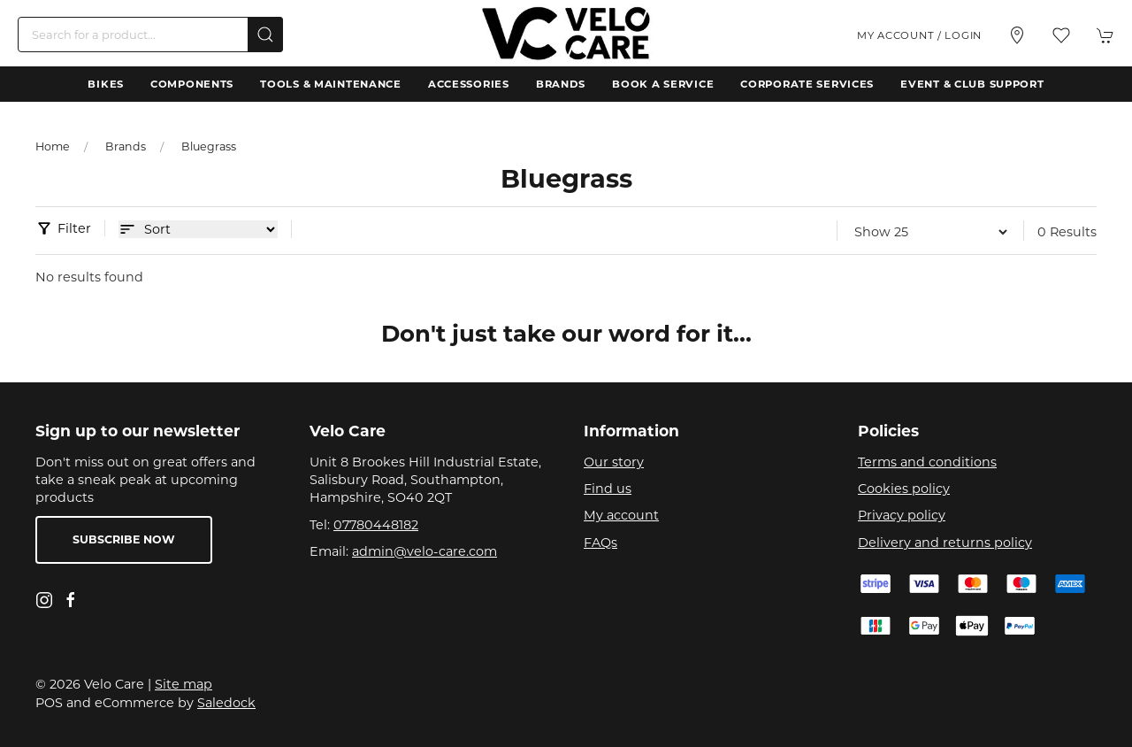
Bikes (106, 84)
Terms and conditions (927, 462)
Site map (183, 684)
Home (52, 146)
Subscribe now (124, 539)
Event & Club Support (972, 84)
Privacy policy (901, 515)
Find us (607, 489)
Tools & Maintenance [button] (331, 84)
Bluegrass (208, 146)
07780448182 (375, 525)
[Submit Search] (265, 34)
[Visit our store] (1017, 35)
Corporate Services (807, 84)
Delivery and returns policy (945, 543)
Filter (74, 228)
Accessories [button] (468, 84)
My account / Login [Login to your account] (919, 35)
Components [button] (191, 84)
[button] (1061, 35)
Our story (614, 462)
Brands (560, 84)
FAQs (600, 543)
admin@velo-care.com (424, 551)
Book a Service (663, 84)
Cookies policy (904, 489)
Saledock (226, 703)
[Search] (150, 34)
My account (621, 515)
